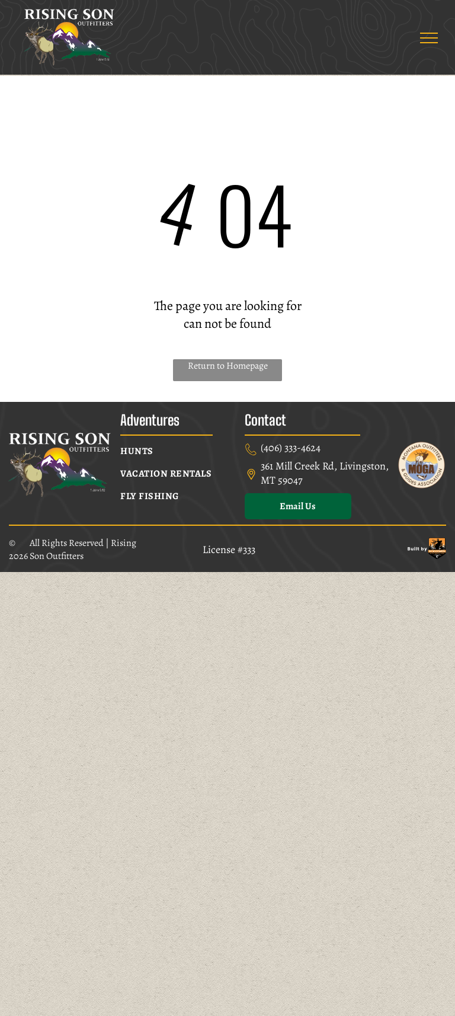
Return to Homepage (228, 365)
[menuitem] (178, 451)
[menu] (429, 38)
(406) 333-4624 (291, 447)
